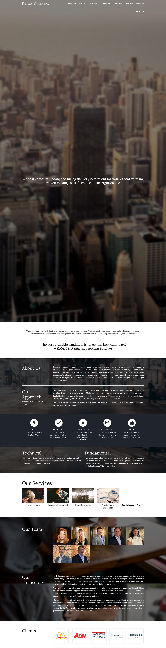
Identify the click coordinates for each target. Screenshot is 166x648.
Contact (140, 4)
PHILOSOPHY (107, 4)
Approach (71, 4)
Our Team (94, 4)
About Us (140, 11)
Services (82, 4)
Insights (129, 4)
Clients (118, 4)
